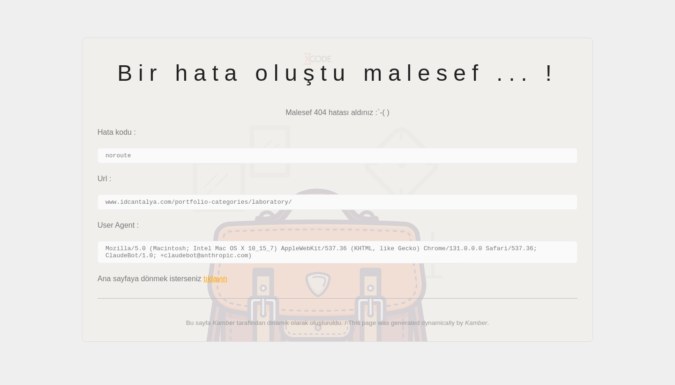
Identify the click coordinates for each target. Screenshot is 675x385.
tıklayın (215, 284)
